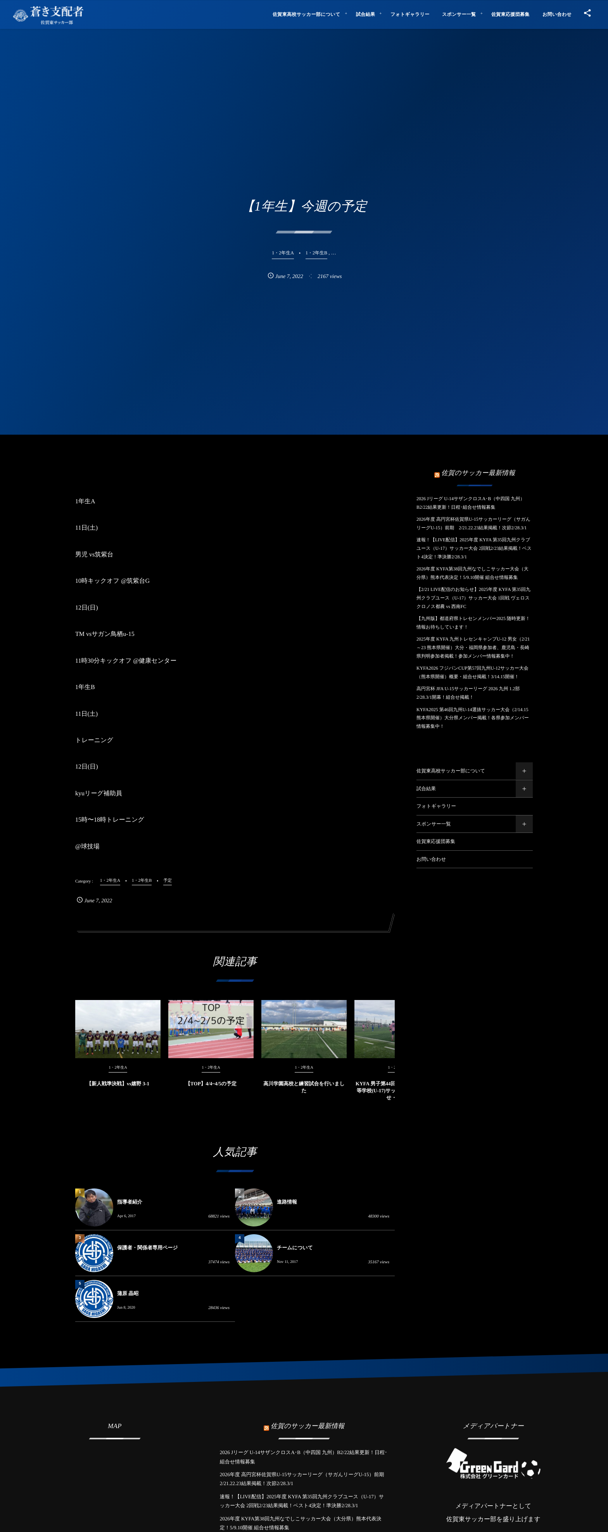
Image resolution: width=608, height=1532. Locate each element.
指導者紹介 (129, 1202)
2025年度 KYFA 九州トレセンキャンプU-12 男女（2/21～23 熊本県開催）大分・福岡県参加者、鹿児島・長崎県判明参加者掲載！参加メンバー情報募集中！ (473, 647)
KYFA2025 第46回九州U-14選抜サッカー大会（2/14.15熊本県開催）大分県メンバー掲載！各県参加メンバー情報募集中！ (472, 718)
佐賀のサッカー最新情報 (478, 473)
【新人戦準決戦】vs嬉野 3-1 (117, 1091)
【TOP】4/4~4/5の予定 (211, 1091)
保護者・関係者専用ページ (147, 1247)
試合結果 (426, 788)
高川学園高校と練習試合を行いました (304, 1094)
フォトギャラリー (436, 806)
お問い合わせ (431, 859)
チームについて (295, 1247)
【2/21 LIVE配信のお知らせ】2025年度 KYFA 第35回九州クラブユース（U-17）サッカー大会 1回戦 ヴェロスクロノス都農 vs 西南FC (473, 598)
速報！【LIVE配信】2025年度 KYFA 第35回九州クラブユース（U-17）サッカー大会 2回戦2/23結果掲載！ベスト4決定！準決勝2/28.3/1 (474, 548)
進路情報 (287, 1202)
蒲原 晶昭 (127, 1293)
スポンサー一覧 (433, 824)
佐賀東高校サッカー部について (450, 771)
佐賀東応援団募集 (435, 841)
